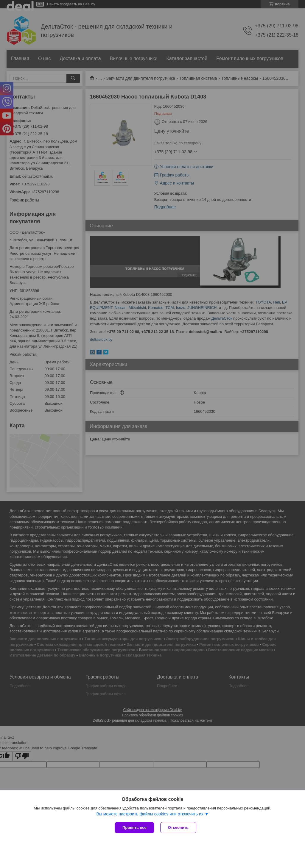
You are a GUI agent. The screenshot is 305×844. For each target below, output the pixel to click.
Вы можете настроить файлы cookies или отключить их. (150, 814)
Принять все (134, 827)
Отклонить (178, 827)
